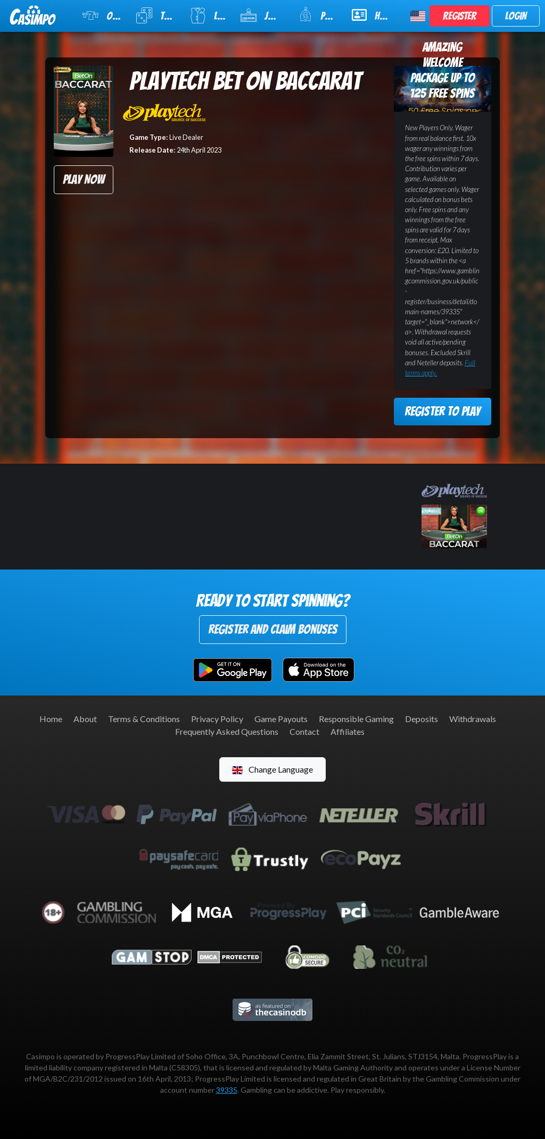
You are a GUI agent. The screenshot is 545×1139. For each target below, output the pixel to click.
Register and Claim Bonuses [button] (272, 629)
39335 (226, 1089)
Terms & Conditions (144, 719)
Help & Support (375, 14)
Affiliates (348, 731)
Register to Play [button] (442, 411)
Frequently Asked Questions (226, 731)
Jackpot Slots (263, 15)
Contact (304, 731)
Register (459, 16)
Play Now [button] (83, 179)
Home (50, 719)
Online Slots (102, 15)
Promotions (318, 14)
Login (515, 16)
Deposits (421, 719)
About (85, 719)
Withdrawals (472, 719)
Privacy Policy (217, 719)
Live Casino (208, 15)
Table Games (156, 15)
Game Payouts (281, 719)
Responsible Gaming (356, 719)
